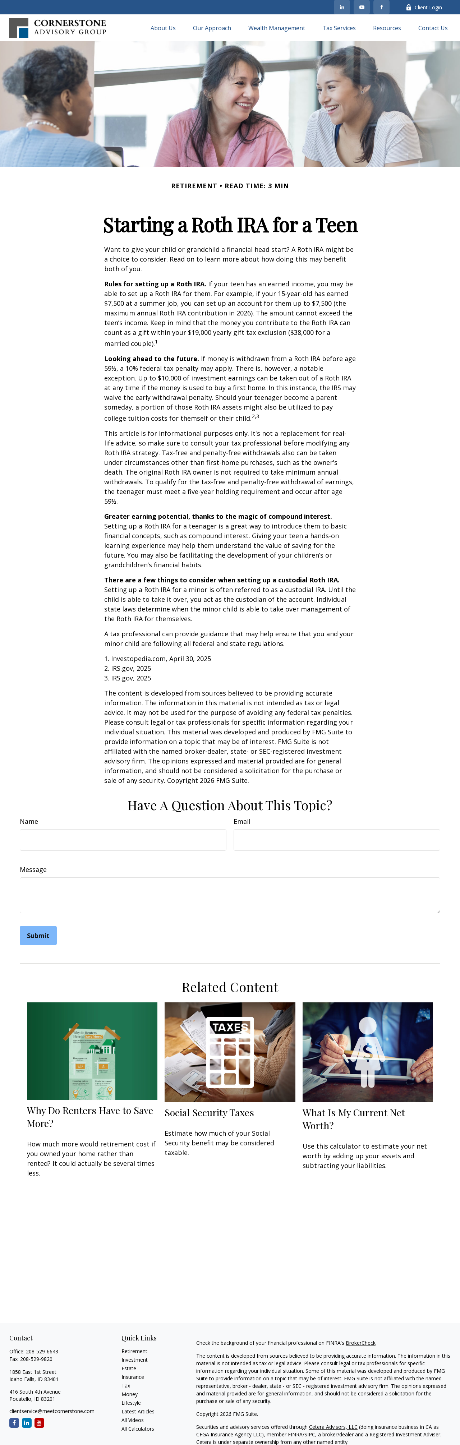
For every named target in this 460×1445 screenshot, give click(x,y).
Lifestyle (131, 1402)
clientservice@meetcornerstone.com (52, 1411)
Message (33, 869)
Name (29, 821)
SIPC (309, 1434)
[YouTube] (362, 7)
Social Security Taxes (209, 1112)
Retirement (134, 1351)
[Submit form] (38, 935)
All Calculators (137, 1428)
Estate (128, 1368)
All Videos (132, 1420)
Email (242, 821)
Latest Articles (138, 1411)
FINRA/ (296, 1434)
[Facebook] (381, 7)
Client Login (424, 7)
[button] (163, 28)
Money (129, 1394)
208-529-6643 (42, 1351)
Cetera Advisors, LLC (333, 1426)
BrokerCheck (361, 1342)
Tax (125, 1385)
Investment (134, 1359)
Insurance (132, 1377)
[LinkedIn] (342, 7)
